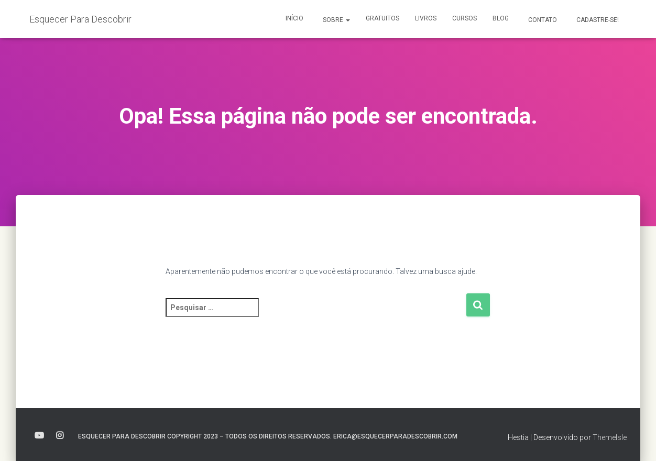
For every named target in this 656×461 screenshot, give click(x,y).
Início (294, 18)
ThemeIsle (610, 437)
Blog (501, 18)
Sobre (335, 20)
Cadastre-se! (597, 20)
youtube (39, 436)
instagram (60, 436)
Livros (425, 18)
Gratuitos (382, 18)
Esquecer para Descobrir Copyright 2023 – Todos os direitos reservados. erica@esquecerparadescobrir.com (267, 436)
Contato (542, 20)
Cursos (464, 18)
